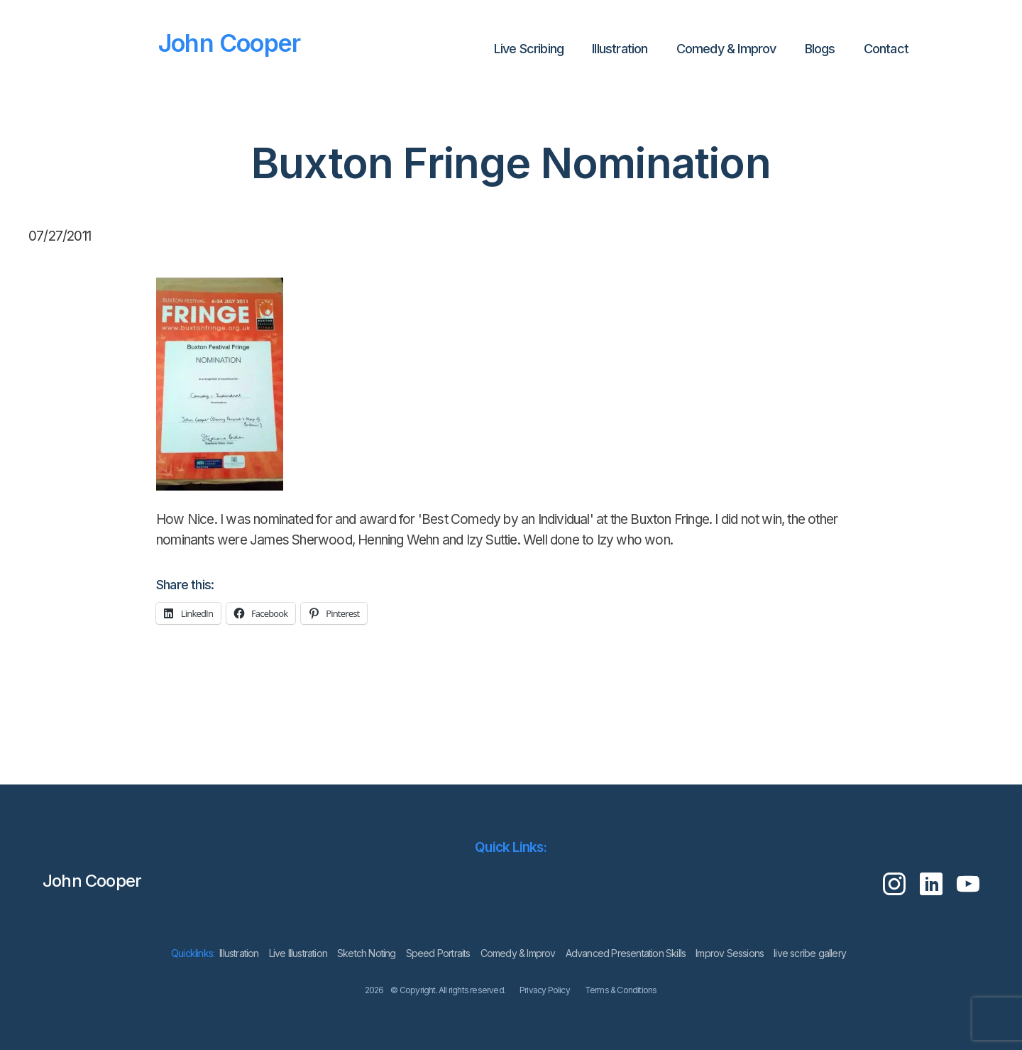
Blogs (820, 48)
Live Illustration (298, 953)
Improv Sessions (730, 953)
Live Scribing (529, 48)
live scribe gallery (810, 953)
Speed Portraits (438, 953)
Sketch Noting (366, 953)
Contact (886, 48)
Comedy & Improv (726, 48)
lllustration (619, 48)
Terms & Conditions (621, 990)
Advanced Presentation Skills (626, 953)
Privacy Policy (545, 990)
